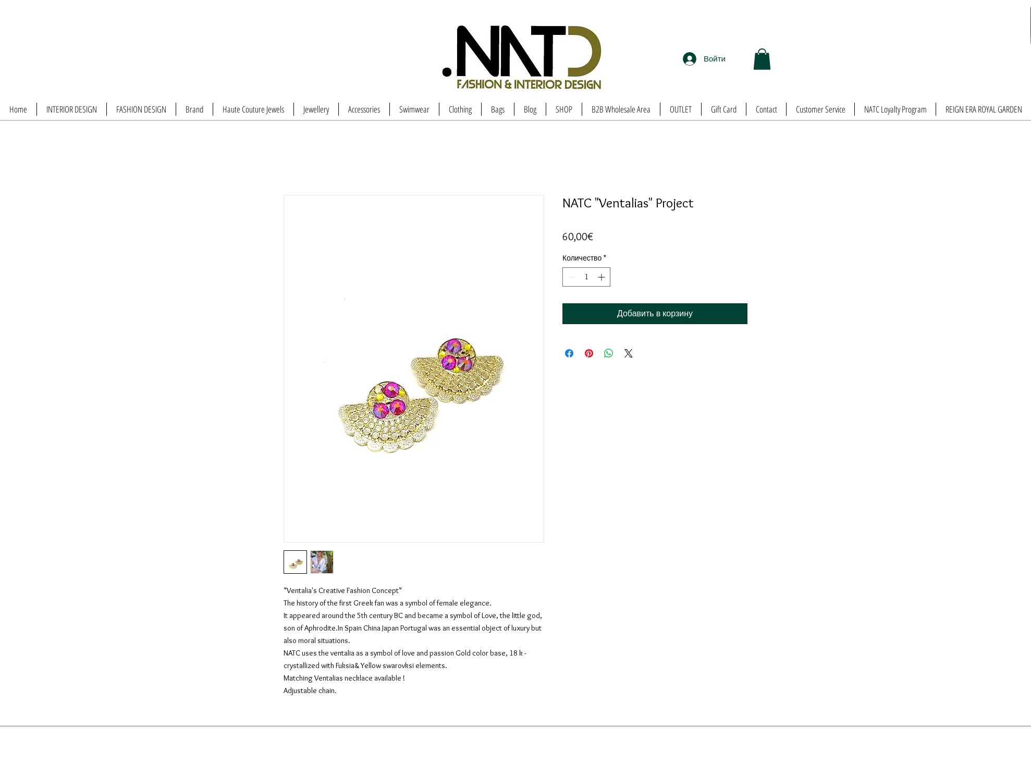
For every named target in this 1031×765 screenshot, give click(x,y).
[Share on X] (628, 353)
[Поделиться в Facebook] (569, 353)
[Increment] (602, 277)
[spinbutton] (586, 277)
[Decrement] (570, 277)
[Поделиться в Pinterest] (589, 353)
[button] (762, 59)
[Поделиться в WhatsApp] (609, 353)
